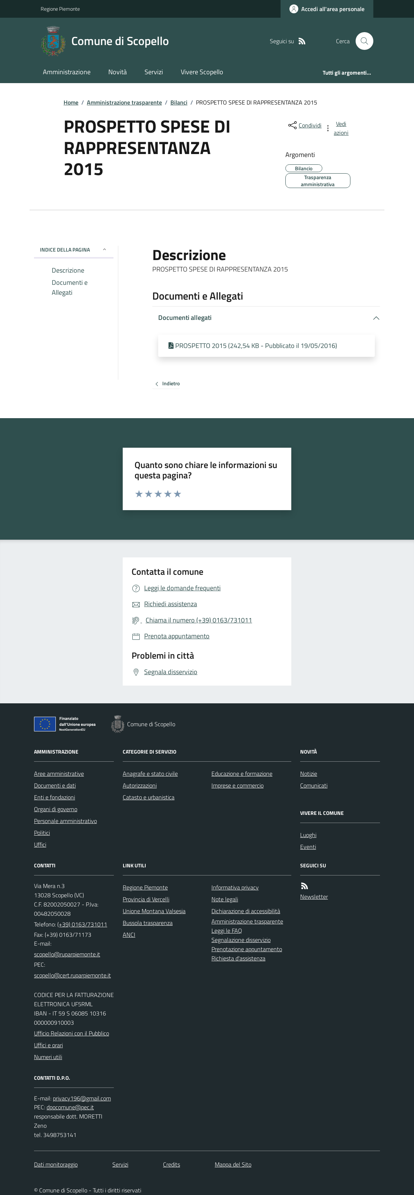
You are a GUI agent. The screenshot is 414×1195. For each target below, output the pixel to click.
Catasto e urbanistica (148, 797)
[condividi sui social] (304, 125)
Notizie (308, 773)
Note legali (224, 899)
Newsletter (314, 896)
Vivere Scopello (202, 72)
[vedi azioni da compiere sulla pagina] (337, 128)
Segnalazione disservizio (241, 939)
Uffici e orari (48, 1045)
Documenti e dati (55, 785)
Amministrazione (67, 72)
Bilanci (178, 102)
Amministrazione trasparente (124, 102)
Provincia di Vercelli (146, 899)
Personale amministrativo (65, 820)
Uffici (40, 844)
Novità (117, 72)
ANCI (129, 934)
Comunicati (314, 785)
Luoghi (308, 834)
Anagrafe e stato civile (150, 773)
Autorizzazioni (140, 785)
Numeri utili (48, 1056)
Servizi (154, 72)
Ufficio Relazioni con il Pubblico (71, 1033)
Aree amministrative (59, 773)
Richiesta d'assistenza (238, 958)
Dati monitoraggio (56, 1164)
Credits (171, 1164)
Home (71, 102)
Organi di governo (55, 809)
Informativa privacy (235, 887)
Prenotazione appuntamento (246, 949)
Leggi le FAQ (226, 930)
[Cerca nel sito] (361, 41)
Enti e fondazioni (54, 797)
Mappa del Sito (233, 1164)
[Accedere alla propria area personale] (327, 9)
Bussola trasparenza (148, 922)
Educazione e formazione (241, 773)
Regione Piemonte (60, 9)
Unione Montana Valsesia (154, 911)
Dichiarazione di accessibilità (245, 911)
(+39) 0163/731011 (82, 924)
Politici (42, 832)
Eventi (308, 846)
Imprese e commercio (237, 785)
